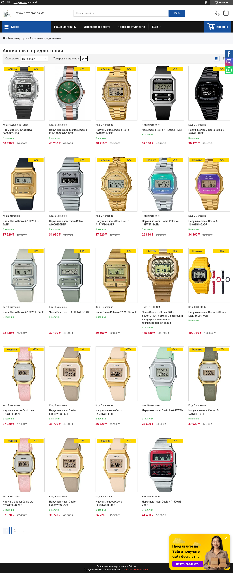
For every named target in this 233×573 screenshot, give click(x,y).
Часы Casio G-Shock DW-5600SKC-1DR (18, 131)
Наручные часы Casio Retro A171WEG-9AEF (112, 223)
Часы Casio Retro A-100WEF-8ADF (23, 312)
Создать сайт (20, 2)
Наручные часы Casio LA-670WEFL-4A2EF (18, 412)
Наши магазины (65, 27)
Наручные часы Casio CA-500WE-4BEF (162, 503)
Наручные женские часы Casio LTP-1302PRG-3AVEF (68, 131)
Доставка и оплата (97, 27)
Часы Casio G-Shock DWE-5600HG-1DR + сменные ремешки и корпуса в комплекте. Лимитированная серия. (162, 317)
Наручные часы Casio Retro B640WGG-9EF (112, 131)
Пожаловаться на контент (136, 569)
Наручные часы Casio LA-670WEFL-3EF (203, 412)
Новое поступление (131, 27)
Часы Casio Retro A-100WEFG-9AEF (21, 223)
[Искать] (177, 13)
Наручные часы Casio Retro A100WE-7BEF (66, 223)
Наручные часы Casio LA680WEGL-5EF (62, 412)
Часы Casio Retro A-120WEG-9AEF (116, 312)
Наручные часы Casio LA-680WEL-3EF (162, 412)
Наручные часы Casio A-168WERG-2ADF (203, 223)
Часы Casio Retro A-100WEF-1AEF (162, 129)
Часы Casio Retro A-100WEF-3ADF (69, 312)
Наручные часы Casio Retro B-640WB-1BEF (206, 131)
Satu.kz (132, 566)
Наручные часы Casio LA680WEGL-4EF (109, 412)
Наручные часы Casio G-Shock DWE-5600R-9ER (207, 314)
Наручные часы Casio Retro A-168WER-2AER (160, 223)
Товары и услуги (17, 38)
